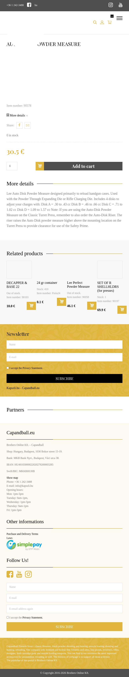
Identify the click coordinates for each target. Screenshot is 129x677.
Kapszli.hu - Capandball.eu (23, 388)
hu (36, 5)
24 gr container (47, 282)
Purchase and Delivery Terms (22, 533)
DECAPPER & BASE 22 (17, 285)
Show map (12, 477)
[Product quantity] (12, 166)
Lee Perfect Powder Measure (78, 284)
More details (17, 115)
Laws (9, 538)
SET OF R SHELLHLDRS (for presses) (108, 286)
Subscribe (64, 378)
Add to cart (65, 166)
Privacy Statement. (33, 368)
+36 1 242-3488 (15, 5)
